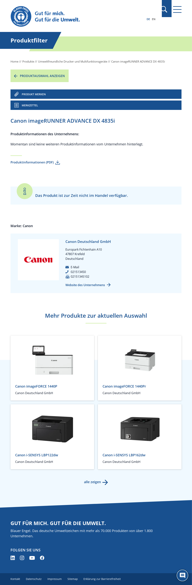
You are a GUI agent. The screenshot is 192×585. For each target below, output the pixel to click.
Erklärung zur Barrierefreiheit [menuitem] (103, 579)
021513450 (78, 272)
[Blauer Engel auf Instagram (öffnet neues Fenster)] (22, 558)
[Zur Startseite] (70, 16)
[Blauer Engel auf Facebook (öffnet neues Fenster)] (42, 558)
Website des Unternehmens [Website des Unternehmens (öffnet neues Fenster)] (85, 285)
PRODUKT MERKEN (34, 94)
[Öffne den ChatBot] (182, 575)
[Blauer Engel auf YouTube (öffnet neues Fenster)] (32, 558)
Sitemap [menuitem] (73, 579)
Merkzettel (30, 105)
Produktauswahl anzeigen (42, 76)
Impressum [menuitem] (55, 579)
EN (153, 19)
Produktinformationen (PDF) (32, 162)
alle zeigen (92, 482)
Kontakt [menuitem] (15, 579)
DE (148, 19)
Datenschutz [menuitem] (34, 579)
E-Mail (75, 267)
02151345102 (80, 276)
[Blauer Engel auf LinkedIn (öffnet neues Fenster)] (12, 558)
